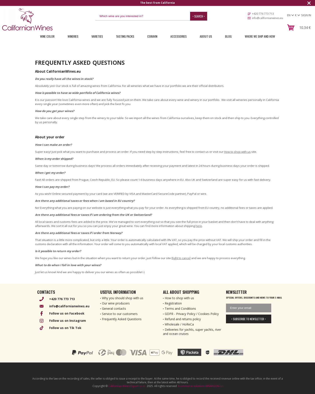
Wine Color (47, 36)
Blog (228, 36)
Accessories (178, 36)
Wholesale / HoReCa (179, 324)
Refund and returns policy (183, 319)
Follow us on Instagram (67, 320)
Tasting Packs (125, 36)
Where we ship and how (260, 36)
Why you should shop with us (122, 298)
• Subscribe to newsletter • (248, 319)
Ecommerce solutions (191, 386)
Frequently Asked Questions (122, 319)
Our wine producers (116, 303)
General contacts (114, 308)
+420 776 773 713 (263, 14)
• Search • (198, 16)
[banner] (27, 19)
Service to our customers (120, 314)
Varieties (97, 36)
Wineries (73, 36)
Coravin (152, 36)
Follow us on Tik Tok (65, 328)
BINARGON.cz (213, 386)
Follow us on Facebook (66, 313)
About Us (206, 36)
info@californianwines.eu (267, 18)
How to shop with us (237, 152)
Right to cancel (181, 258)
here (199, 226)
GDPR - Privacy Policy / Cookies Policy (192, 314)
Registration (173, 303)
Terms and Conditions (180, 308)
